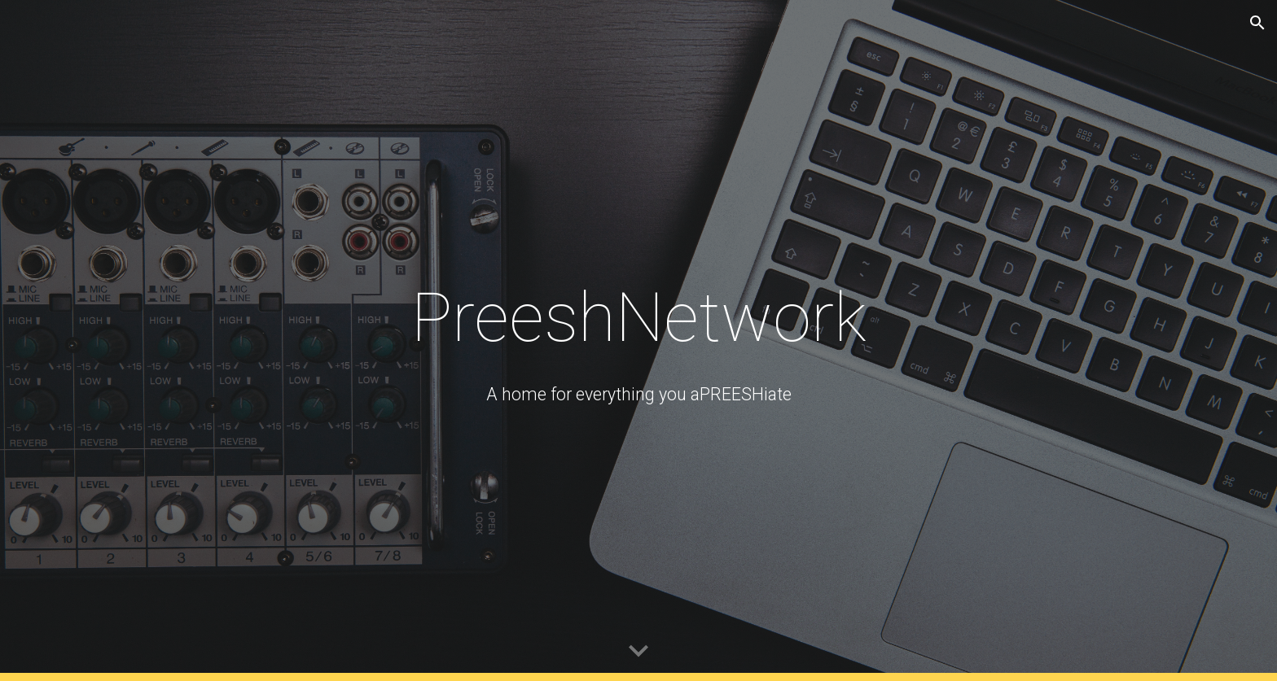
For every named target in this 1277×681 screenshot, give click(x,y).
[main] (638, 318)
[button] (1257, 22)
